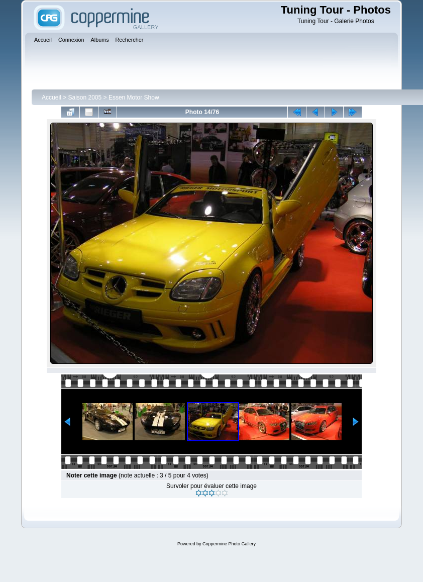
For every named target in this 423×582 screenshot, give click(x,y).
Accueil (51, 97)
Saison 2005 (84, 97)
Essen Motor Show (134, 97)
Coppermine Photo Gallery (229, 543)
